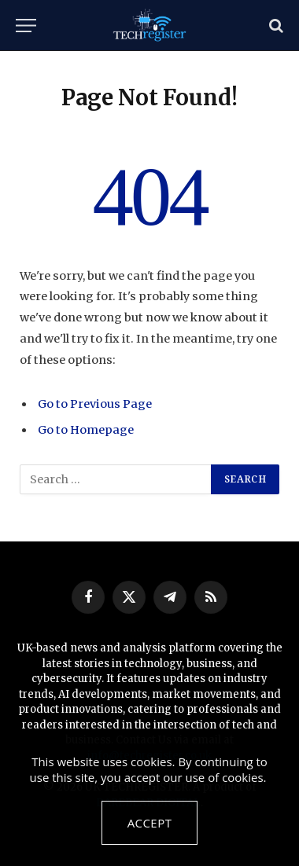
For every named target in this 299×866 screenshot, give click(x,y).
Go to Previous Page (95, 404)
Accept (149, 823)
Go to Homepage (86, 430)
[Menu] (26, 25)
